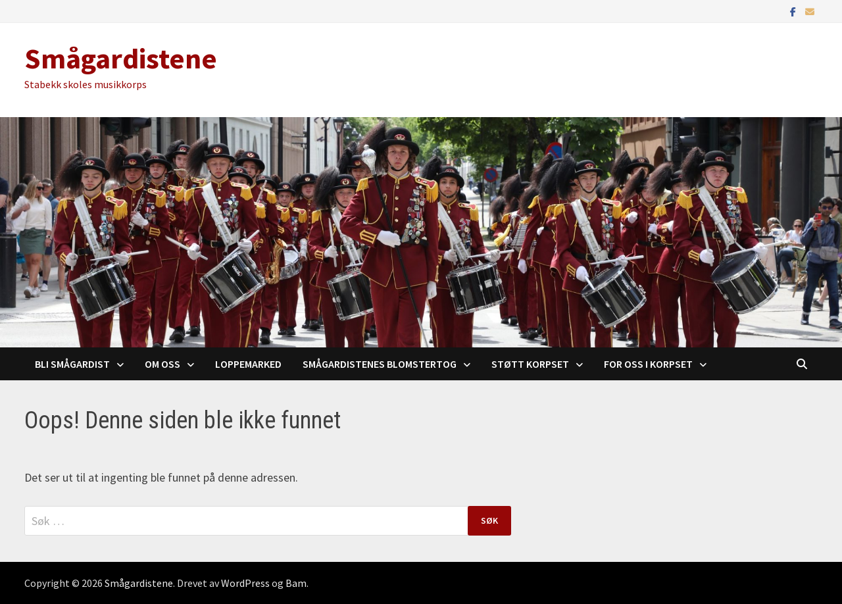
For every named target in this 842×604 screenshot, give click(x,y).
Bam (296, 583)
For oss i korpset (648, 363)
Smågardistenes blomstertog (380, 363)
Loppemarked (248, 363)
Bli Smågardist (72, 363)
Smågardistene (120, 58)
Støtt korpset (530, 363)
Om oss (162, 363)
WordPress (245, 583)
